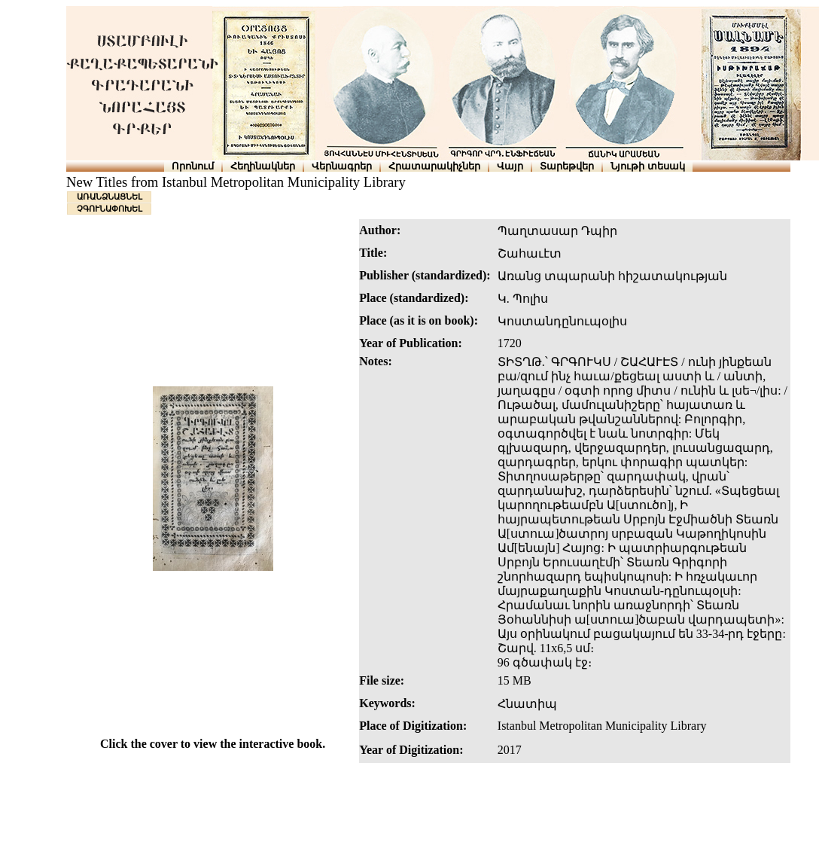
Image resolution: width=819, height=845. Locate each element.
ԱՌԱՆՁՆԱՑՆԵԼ (109, 196)
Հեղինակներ (262, 166)
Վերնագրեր (342, 166)
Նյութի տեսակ (647, 166)
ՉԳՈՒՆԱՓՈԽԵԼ (109, 208)
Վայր (510, 166)
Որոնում (193, 166)
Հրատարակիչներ (434, 166)
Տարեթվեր (567, 166)
